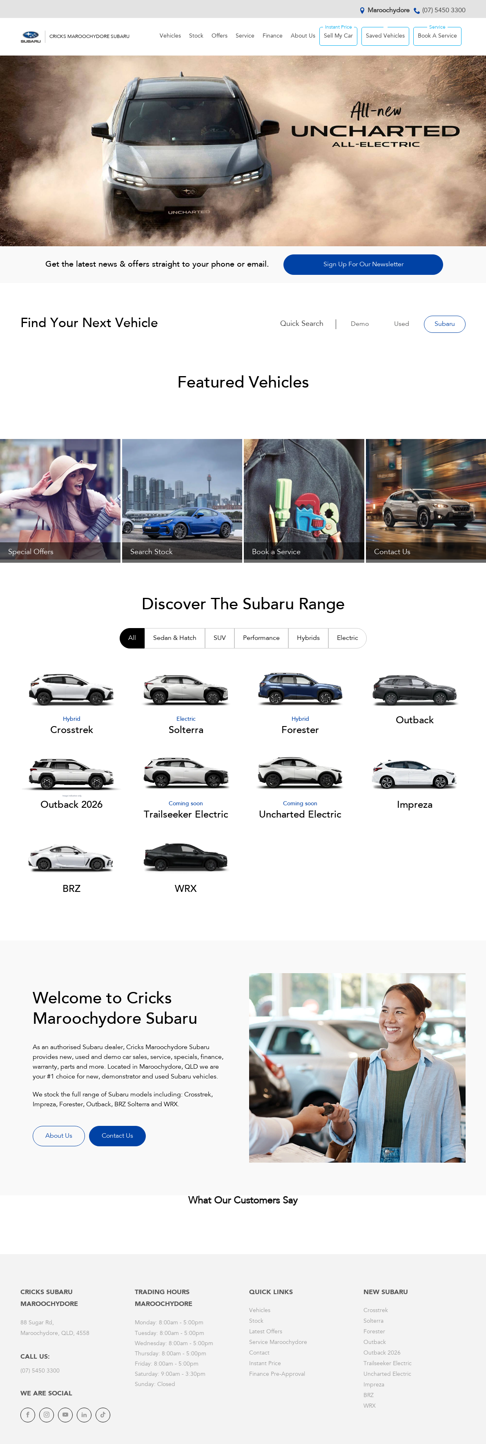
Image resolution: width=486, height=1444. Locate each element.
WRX (369, 1406)
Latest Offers (265, 1332)
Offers (219, 36)
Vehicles (170, 36)
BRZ (368, 1396)
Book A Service (437, 36)
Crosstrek (375, 1311)
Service (245, 36)
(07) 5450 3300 (444, 10)
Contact (259, 1353)
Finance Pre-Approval (277, 1374)
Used (401, 324)
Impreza (373, 1385)
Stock (196, 36)
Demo (360, 324)
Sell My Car (338, 36)
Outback (374, 1343)
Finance (273, 36)
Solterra (373, 1321)
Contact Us (117, 1136)
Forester (374, 1332)
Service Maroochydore (278, 1343)
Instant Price (265, 1364)
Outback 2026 (382, 1353)
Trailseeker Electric (387, 1364)
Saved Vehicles (385, 36)
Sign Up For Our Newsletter (363, 264)
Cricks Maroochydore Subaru (89, 36)
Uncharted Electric (387, 1374)
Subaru (445, 324)
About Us (303, 36)
